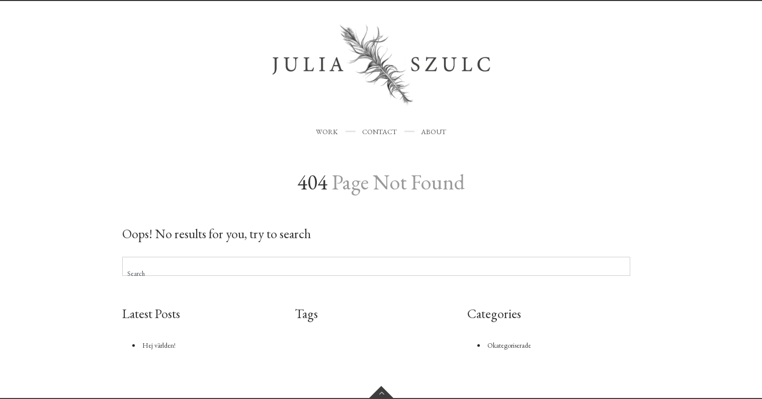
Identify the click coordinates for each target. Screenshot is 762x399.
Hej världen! (159, 345)
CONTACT (379, 131)
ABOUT (433, 131)
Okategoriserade (509, 345)
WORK (327, 131)
